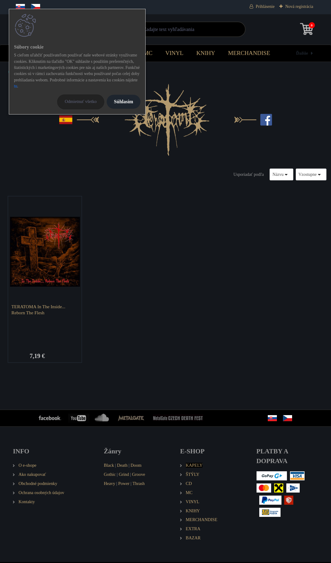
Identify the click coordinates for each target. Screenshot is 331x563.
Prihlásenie (265, 6)
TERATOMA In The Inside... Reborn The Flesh (39, 309)
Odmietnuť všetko (81, 101)
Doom (136, 465)
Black (109, 465)
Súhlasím (123, 101)
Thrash (139, 484)
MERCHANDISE (249, 53)
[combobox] (281, 174)
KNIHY (205, 53)
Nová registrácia (299, 6)
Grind (124, 475)
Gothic (110, 475)
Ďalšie (302, 53)
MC (148, 53)
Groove (138, 475)
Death (122, 465)
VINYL (174, 53)
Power (123, 484)
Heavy (109, 484)
